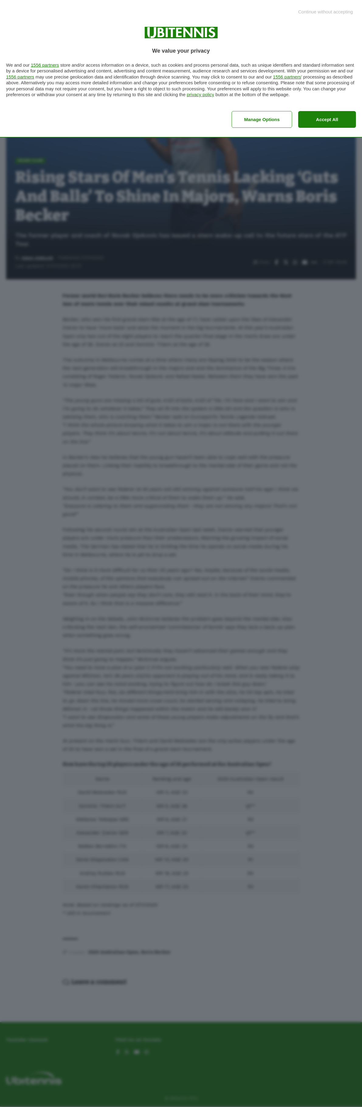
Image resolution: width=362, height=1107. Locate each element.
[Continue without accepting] (325, 11)
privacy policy (200, 94)
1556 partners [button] (45, 65)
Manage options (262, 119)
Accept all (327, 119)
